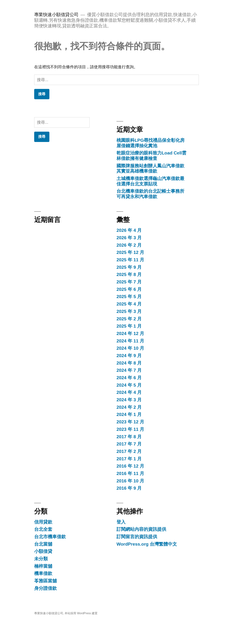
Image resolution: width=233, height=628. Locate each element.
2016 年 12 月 (130, 466)
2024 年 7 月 (129, 370)
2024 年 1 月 (129, 414)
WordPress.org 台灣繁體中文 (146, 544)
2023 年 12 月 (130, 421)
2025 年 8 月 (129, 274)
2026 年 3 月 (129, 237)
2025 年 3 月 (129, 311)
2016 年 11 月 (130, 473)
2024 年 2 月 (129, 407)
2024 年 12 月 (130, 333)
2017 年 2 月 (129, 451)
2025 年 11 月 (130, 259)
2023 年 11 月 (130, 429)
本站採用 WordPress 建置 (81, 613)
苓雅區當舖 (45, 580)
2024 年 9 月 (129, 355)
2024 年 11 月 (130, 340)
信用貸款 (43, 522)
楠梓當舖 (43, 566)
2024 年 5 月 (129, 385)
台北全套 (43, 529)
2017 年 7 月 (129, 443)
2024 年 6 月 (129, 377)
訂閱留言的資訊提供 (136, 536)
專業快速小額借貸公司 (56, 14)
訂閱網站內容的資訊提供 (141, 529)
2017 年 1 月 (129, 458)
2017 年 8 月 (129, 436)
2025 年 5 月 (129, 296)
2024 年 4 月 (129, 392)
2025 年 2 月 (129, 318)
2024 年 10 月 (130, 348)
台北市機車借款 (50, 536)
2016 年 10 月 (130, 480)
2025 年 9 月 (129, 267)
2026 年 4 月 (129, 230)
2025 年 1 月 (129, 326)
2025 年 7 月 (129, 281)
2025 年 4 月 (129, 304)
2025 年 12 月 (130, 252)
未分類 (41, 558)
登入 (121, 522)
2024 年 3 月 (129, 399)
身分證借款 (45, 588)
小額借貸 (43, 551)
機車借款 (43, 573)
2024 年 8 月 (129, 363)
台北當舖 (43, 544)
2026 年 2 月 (129, 245)
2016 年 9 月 (129, 488)
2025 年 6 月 (129, 289)
